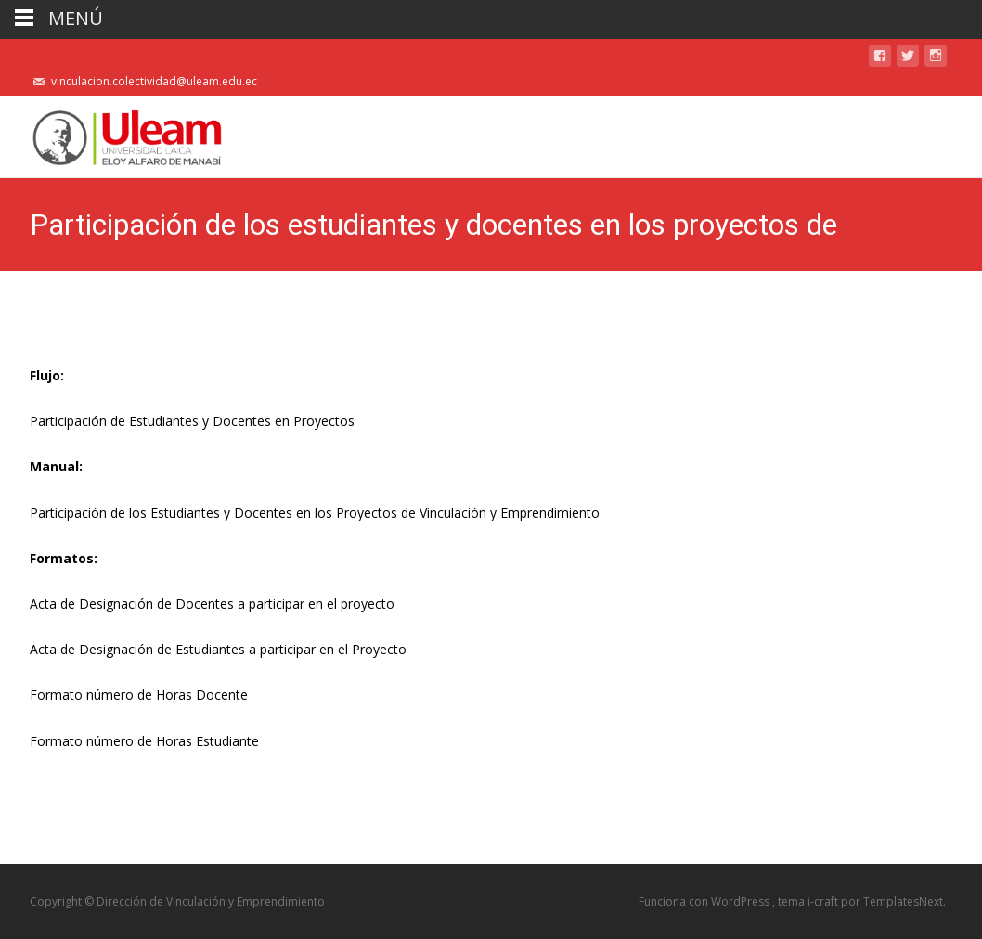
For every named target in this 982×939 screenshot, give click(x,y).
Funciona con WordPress (705, 901)
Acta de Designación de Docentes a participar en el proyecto (212, 603)
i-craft (824, 901)
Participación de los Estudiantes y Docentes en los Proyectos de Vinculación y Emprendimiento (315, 512)
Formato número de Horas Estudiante (144, 741)
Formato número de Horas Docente (139, 694)
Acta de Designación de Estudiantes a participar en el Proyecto (218, 649)
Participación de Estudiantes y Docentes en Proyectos (192, 421)
